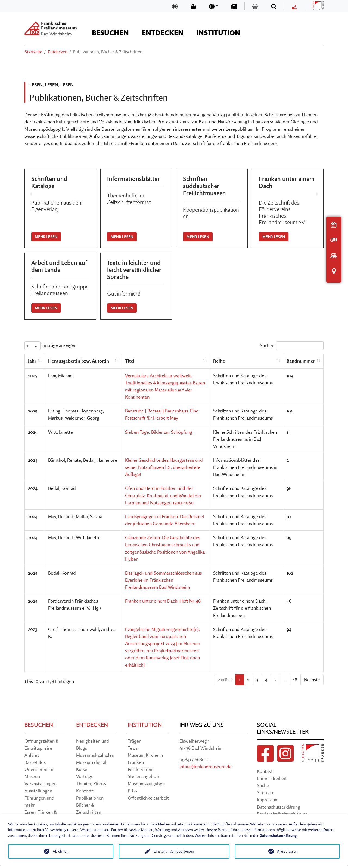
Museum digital (91, 762)
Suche (263, 785)
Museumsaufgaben (146, 783)
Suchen (292, 345)
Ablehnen (61, 851)
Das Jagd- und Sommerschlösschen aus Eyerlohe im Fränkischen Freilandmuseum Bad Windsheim (163, 580)
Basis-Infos (35, 762)
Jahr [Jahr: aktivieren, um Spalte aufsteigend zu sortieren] (32, 361)
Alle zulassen (287, 851)
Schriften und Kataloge (49, 182)
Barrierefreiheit (272, 778)
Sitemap (265, 792)
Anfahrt (31, 755)
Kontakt (265, 771)
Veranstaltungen (40, 783)
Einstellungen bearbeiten (174, 851)
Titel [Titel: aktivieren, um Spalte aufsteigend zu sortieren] (130, 361)
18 (295, 679)
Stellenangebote (144, 776)
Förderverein (140, 769)
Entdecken (92, 724)
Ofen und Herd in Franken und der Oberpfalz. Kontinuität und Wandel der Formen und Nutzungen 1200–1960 (163, 495)
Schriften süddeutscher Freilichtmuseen (204, 185)
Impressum (268, 799)
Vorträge (85, 776)
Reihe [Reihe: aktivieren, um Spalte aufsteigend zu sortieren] (219, 361)
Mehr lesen (46, 237)
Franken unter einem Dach (287, 182)
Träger (134, 741)
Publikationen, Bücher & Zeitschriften (90, 805)
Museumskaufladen (95, 755)
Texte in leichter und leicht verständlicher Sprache (134, 269)
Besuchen (38, 724)
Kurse (81, 769)
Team (133, 748)
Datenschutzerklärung (278, 807)
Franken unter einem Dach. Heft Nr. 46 (163, 601)
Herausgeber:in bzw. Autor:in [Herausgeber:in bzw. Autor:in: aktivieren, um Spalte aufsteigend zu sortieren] (78, 361)
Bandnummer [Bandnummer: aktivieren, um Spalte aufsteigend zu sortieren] (301, 361)
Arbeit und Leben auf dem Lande (59, 266)
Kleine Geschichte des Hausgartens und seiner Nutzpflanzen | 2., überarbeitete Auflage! (164, 467)
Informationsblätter (133, 178)
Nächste (312, 679)
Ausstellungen (38, 791)
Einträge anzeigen (50, 345)
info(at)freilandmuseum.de (205, 766)
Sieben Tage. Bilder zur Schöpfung (158, 432)
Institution (145, 724)
